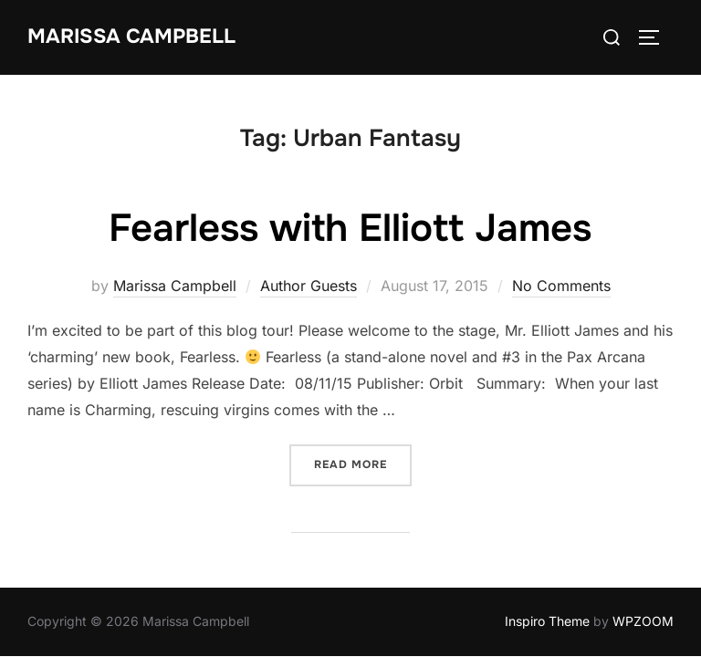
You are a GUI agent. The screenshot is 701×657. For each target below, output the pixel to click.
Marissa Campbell (131, 36)
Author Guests (308, 286)
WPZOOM (643, 622)
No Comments (561, 286)
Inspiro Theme (547, 622)
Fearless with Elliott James (350, 229)
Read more (363, 464)
